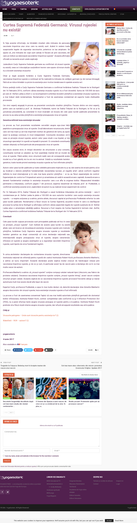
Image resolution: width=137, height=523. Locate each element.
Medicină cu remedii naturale (37, 18)
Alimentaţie (31, 14)
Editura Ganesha (74, 495)
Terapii (21, 14)
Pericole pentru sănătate (107, 14)
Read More (119, 520)
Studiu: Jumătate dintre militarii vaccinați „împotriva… (124, 106)
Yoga (14, 9)
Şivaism (34, 9)
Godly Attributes (56, 486)
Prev (6, 412)
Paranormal (62, 9)
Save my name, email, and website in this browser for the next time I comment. (32, 456)
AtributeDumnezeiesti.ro (55, 483)
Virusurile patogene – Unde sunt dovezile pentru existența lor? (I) (30, 315)
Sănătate (76, 9)
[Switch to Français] (22, 344)
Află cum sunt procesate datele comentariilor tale (54, 466)
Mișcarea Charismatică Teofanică (76, 485)
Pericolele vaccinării (8, 14)
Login (118, 483)
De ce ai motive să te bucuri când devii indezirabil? (124, 41)
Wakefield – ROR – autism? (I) (16, 320)
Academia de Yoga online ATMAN (77, 490)
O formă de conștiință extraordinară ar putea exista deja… (124, 52)
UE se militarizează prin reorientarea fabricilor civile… (125, 95)
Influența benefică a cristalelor (12, 18)
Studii (122, 14)
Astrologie (47, 9)
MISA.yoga (50, 492)
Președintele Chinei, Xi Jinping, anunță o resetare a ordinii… (124, 117)
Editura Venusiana (75, 498)
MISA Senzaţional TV (53, 480)
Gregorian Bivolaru (75, 480)
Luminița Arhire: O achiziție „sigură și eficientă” (123, 62)
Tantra (23, 9)
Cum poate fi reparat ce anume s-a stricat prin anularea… (125, 73)
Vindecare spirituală (53, 489)
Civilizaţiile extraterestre (97, 9)
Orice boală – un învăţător (67, 14)
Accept (109, 520)
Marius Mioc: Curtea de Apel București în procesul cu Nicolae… (124, 30)
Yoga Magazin (51, 495)
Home (5, 9)
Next (12, 412)
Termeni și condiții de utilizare (103, 480)
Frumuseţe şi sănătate (46, 14)
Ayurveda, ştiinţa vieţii (87, 14)
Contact (95, 483)
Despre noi (119, 480)
